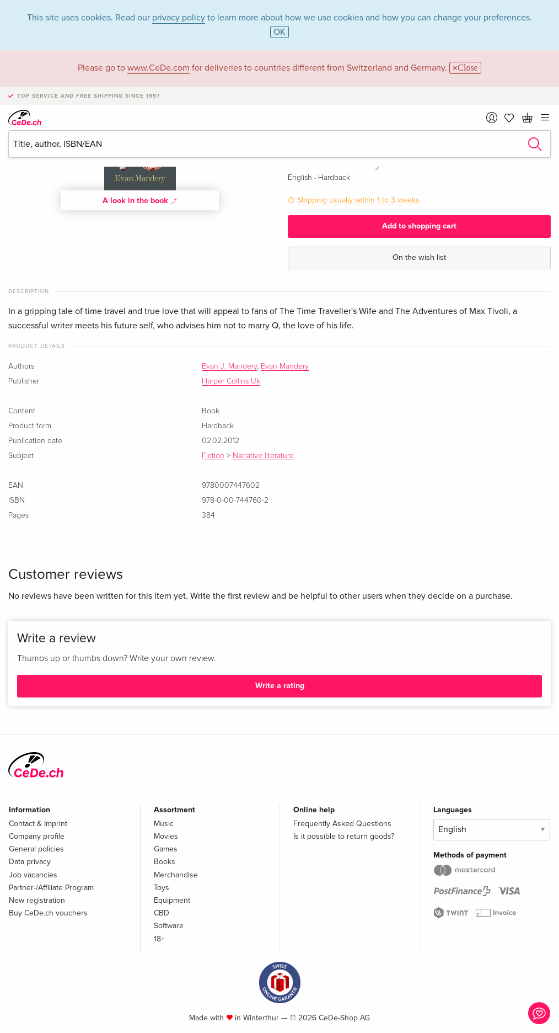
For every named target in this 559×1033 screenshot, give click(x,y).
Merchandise (176, 875)
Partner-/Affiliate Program (51, 887)
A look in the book (140, 200)
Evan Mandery (285, 366)
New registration (37, 900)
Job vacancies (33, 875)
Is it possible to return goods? (343, 836)
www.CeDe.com (158, 67)
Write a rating (279, 685)
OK (279, 32)
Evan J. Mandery (229, 366)
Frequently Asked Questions (342, 823)
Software (169, 925)
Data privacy (30, 861)
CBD (161, 913)
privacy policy (178, 17)
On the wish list (419, 257)
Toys (161, 887)
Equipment (172, 900)
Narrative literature (263, 456)
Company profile (36, 836)
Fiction (213, 456)
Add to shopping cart (419, 226)
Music (164, 823)
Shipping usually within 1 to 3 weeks (358, 200)
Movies (166, 836)
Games (166, 849)
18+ (159, 939)
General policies (36, 849)
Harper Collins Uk (231, 381)
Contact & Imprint (38, 823)
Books (164, 861)
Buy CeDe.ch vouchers (48, 913)
